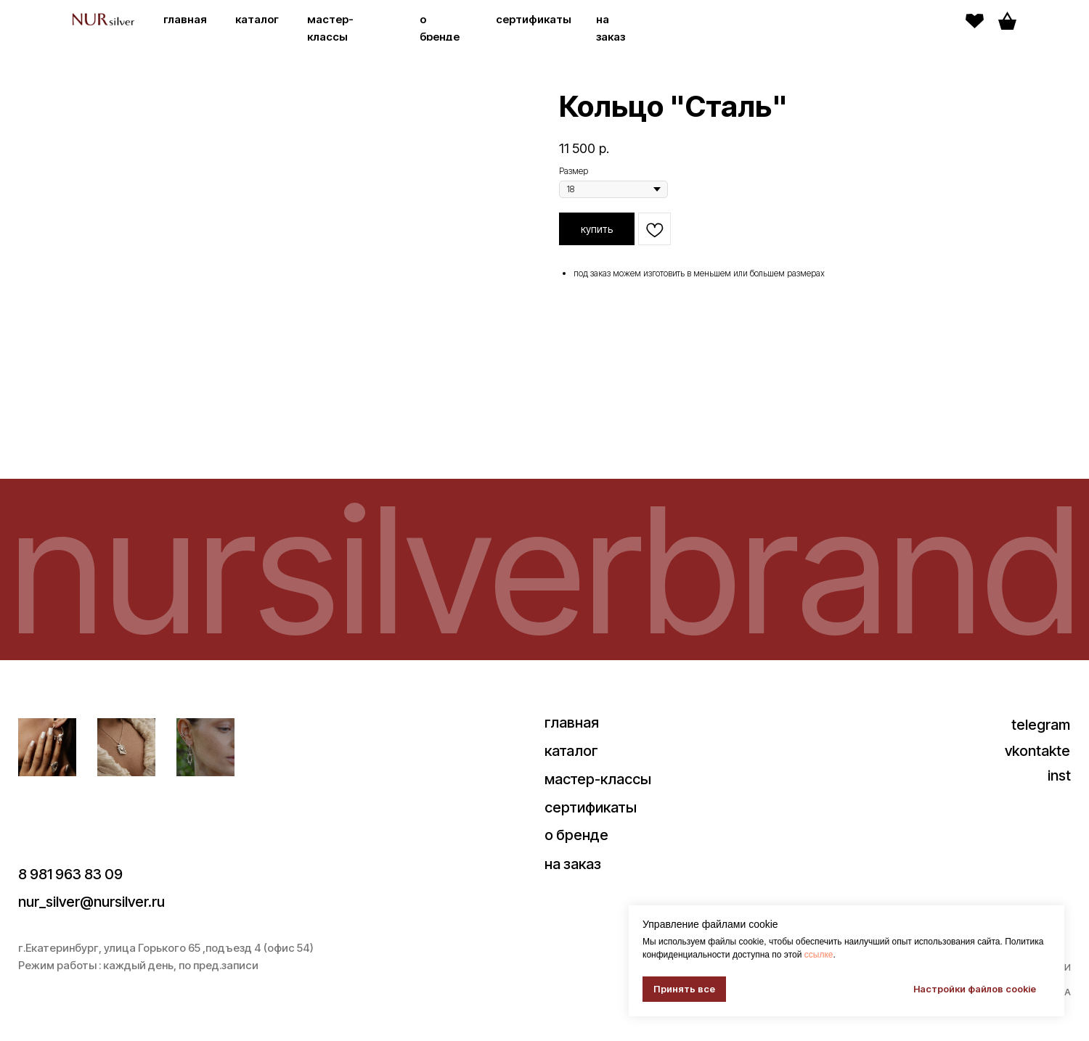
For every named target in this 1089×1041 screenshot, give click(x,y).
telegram (1040, 724)
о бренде (576, 835)
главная (185, 19)
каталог (257, 19)
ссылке (818, 955)
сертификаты (533, 19)
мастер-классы (597, 779)
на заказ (572, 864)
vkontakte (1037, 751)
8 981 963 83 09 (70, 874)
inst (1059, 775)
